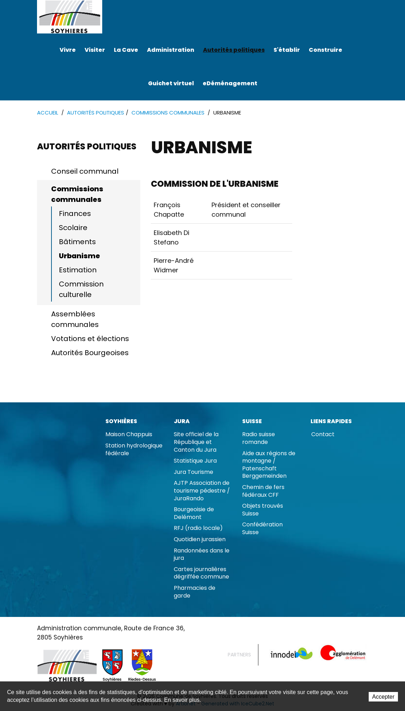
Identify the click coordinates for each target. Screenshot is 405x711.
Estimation (78, 270)
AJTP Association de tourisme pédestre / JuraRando (202, 490)
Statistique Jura (195, 461)
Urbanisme (79, 256)
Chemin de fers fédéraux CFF (263, 491)
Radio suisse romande (258, 438)
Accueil (47, 112)
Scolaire (73, 228)
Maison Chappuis (128, 434)
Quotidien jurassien (200, 539)
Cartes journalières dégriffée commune (201, 573)
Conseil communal (84, 171)
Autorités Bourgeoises (90, 353)
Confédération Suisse (262, 528)
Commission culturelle (81, 289)
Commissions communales (167, 112)
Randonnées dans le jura (201, 554)
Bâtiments (77, 242)
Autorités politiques (234, 50)
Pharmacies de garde (194, 592)
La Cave (126, 50)
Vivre (68, 50)
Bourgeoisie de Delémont (194, 513)
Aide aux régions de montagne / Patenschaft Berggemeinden (268, 464)
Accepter (383, 697)
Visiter (95, 50)
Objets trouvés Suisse (262, 510)
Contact (323, 434)
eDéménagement (230, 83)
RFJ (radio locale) (198, 528)
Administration (170, 50)
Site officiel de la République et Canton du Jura (196, 441)
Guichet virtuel (171, 83)
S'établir (287, 50)
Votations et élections (90, 339)
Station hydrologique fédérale (133, 449)
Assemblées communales (75, 319)
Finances (75, 213)
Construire (325, 50)
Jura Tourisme (193, 472)
